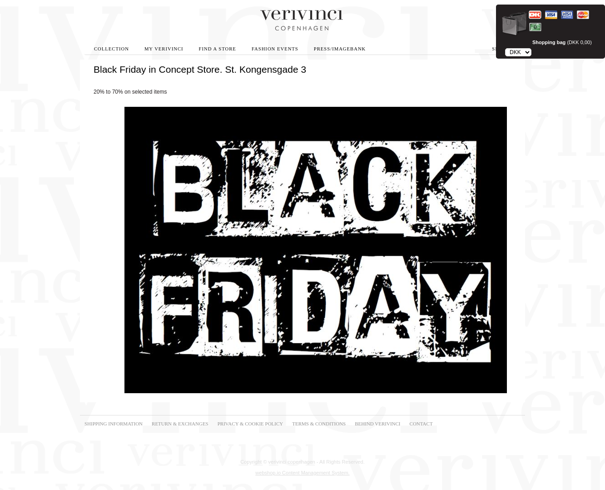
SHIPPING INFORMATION (113, 423)
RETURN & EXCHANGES (180, 423)
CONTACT (421, 423)
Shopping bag (548, 42)
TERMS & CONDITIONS (319, 423)
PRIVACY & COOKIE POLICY (250, 423)
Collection (111, 48)
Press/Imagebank (340, 48)
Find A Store (217, 48)
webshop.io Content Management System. (302, 472)
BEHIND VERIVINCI (377, 423)
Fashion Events (275, 48)
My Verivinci (163, 48)
